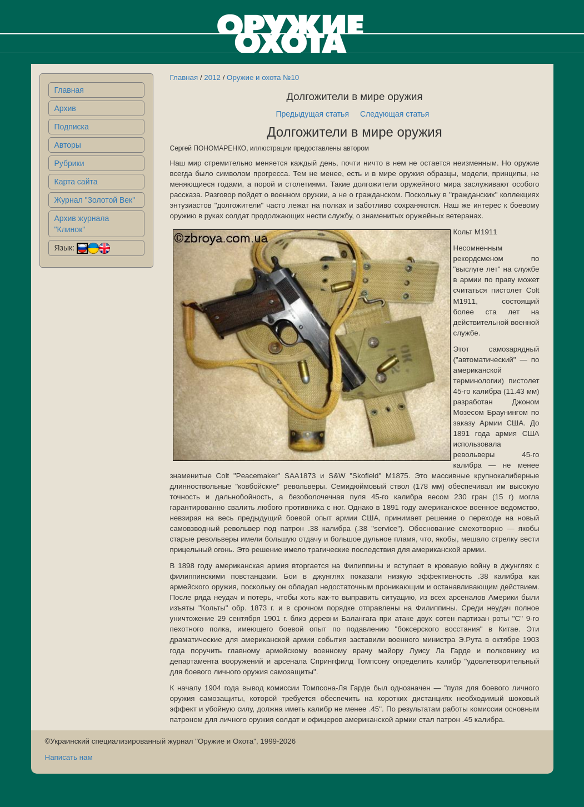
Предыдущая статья (312, 113)
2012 (212, 77)
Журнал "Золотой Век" (95, 200)
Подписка (71, 126)
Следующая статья (394, 113)
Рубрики (69, 163)
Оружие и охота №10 (263, 77)
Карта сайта (76, 181)
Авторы (67, 145)
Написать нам (69, 757)
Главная (69, 90)
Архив (65, 108)
